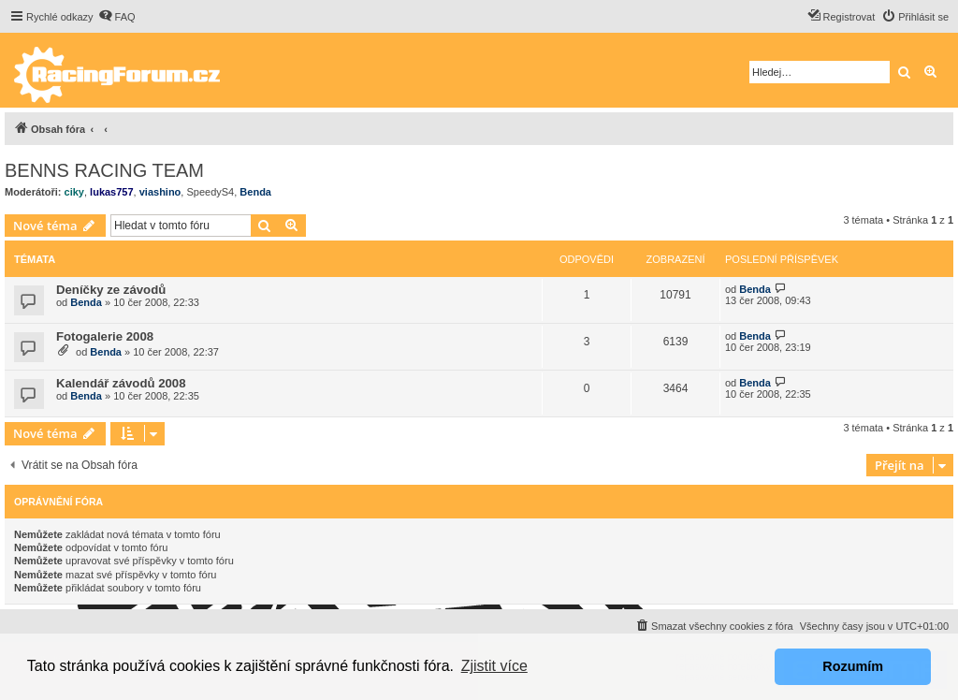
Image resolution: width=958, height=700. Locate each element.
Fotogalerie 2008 (104, 336)
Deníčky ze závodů (111, 290)
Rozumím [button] (852, 666)
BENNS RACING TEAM (104, 170)
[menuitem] (117, 17)
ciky (74, 191)
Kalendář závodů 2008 (121, 383)
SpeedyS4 (210, 191)
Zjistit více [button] (494, 666)
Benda (255, 191)
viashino (160, 191)
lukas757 (111, 191)
